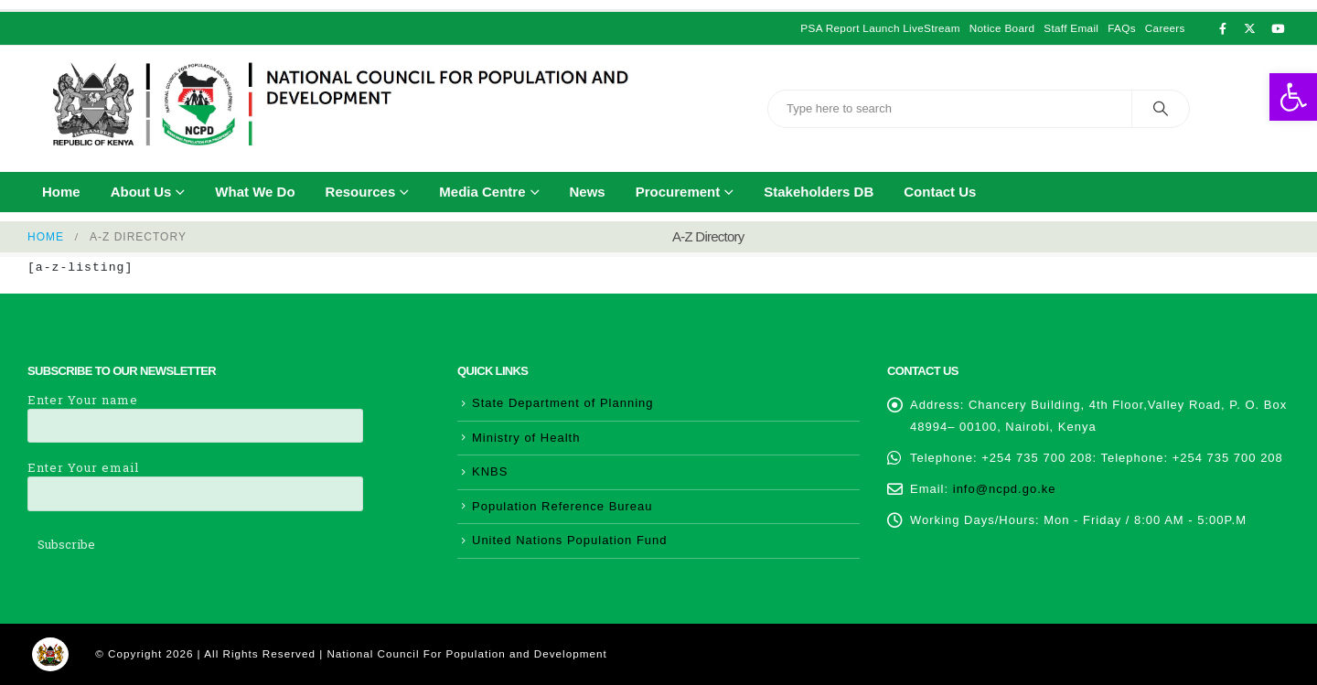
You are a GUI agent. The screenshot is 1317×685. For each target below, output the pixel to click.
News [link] (587, 191)
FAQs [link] (1122, 28)
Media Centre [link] (482, 191)
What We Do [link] (254, 191)
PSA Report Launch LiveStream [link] (879, 28)
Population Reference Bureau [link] (562, 506)
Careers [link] (1165, 28)
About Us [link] (141, 191)
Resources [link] (361, 191)
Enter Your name (195, 412)
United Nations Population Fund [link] (570, 540)
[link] (1293, 97)
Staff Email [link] (1071, 28)
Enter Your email (195, 479)
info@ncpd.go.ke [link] (1004, 489)
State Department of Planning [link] (563, 403)
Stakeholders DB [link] (818, 191)
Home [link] (61, 191)
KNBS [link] (490, 471)
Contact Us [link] (940, 191)
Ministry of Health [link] (526, 437)
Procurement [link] (678, 191)
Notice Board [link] (1002, 28)
